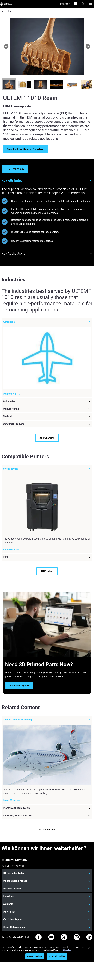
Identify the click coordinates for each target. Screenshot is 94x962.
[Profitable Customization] (47, 808)
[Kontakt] (76, 4)
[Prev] (6, 46)
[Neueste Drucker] (47, 888)
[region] (47, 952)
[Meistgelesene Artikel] (47, 881)
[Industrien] (47, 896)
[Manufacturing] (47, 408)
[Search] (83, 4)
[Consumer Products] (47, 423)
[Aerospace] (47, 321)
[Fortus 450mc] (47, 468)
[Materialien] (47, 912)
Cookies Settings (34, 956)
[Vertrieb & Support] (47, 919)
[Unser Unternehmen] (47, 927)
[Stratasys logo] (6, 4)
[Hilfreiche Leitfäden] (47, 873)
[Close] (89, 947)
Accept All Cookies (56, 956)
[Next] (88, 46)
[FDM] (4, 11)
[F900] (47, 557)
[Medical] (47, 416)
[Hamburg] (90, 4)
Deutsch (65, 4)
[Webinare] (47, 904)
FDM (9, 11)
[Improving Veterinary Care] (47, 815)
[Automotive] (47, 401)
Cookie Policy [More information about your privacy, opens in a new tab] (65, 950)
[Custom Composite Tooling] (47, 719)
